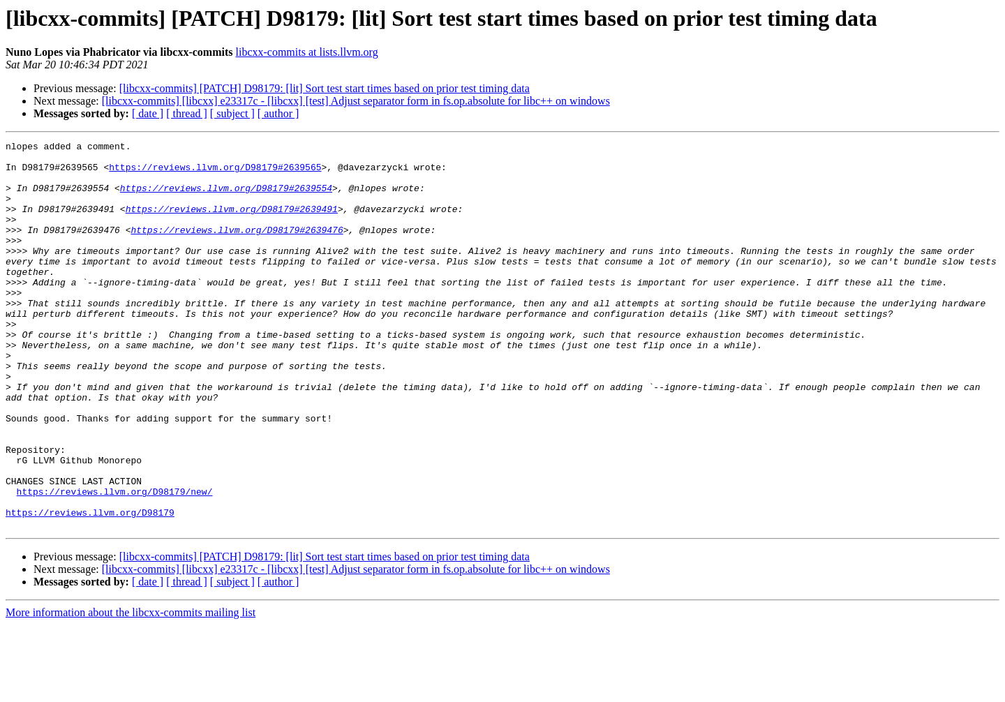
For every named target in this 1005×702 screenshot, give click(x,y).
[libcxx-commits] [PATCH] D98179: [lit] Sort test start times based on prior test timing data (324, 88)
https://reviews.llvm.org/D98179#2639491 (232, 223)
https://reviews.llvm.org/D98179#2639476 (237, 248)
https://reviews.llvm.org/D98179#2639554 (226, 198)
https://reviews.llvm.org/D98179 (90, 587)
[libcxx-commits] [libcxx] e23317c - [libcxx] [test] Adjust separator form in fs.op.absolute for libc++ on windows (356, 101)
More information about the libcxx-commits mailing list (130, 690)
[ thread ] (186, 113)
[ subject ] (232, 113)
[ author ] (278, 113)
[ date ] (147, 113)
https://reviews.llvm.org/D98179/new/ (115, 562)
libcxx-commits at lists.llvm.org (306, 52)
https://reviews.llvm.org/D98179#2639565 (215, 173)
